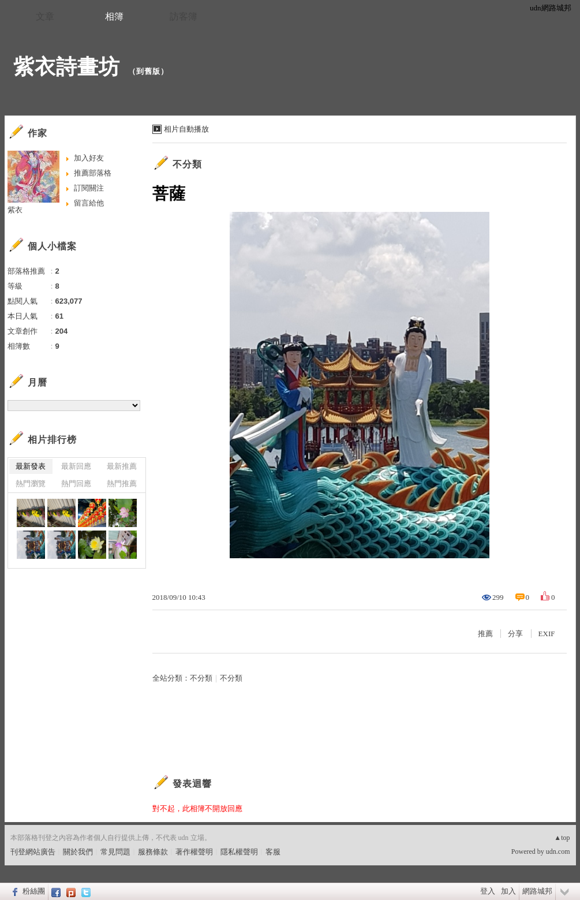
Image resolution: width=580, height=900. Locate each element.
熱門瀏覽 (31, 483)
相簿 (114, 16)
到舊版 (148, 71)
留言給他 (89, 203)
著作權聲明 (194, 851)
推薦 (485, 633)
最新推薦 (122, 466)
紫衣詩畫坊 (66, 67)
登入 (487, 891)
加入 (508, 891)
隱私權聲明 (239, 851)
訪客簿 (183, 16)
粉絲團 (34, 891)
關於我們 (78, 851)
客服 (272, 851)
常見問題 (115, 851)
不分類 (187, 164)
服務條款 (153, 851)
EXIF (546, 633)
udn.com (558, 851)
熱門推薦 (122, 483)
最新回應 (76, 466)
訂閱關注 (89, 188)
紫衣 (15, 210)
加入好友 (89, 158)
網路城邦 (537, 891)
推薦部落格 (92, 173)
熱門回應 (76, 483)
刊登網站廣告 (32, 851)
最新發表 (31, 466)
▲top (562, 838)
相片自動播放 (186, 129)
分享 (515, 633)
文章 (45, 16)
